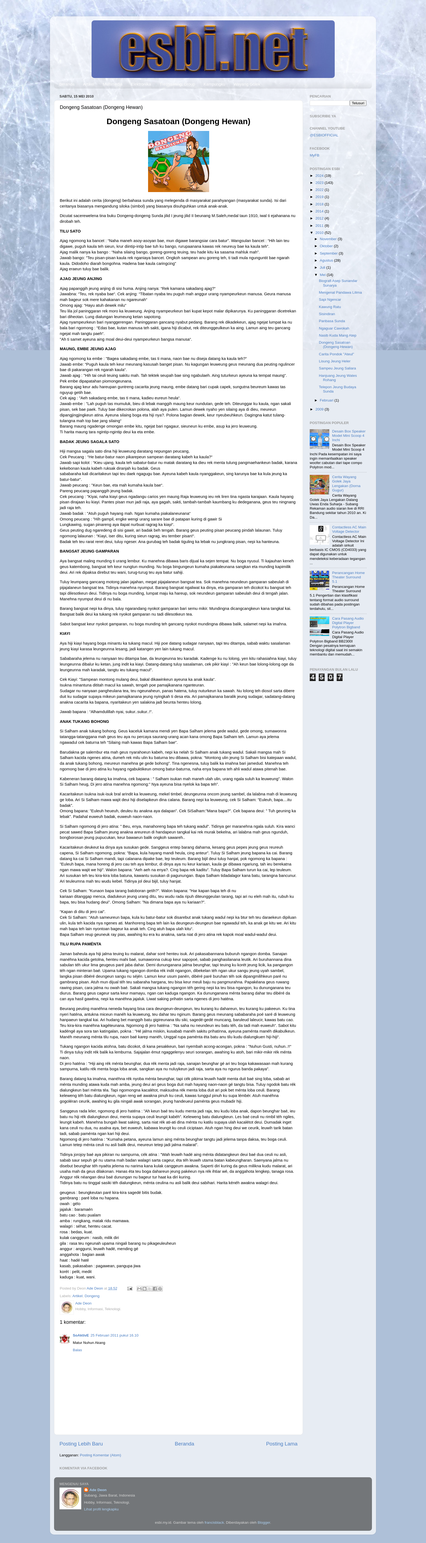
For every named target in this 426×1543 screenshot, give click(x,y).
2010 (320, 233)
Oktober (327, 246)
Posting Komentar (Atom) (100, 1455)
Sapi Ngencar (330, 299)
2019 (320, 197)
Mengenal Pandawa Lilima (340, 292)
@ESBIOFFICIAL (324, 135)
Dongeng (92, 1296)
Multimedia (113, 84)
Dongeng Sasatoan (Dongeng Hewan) (336, 344)
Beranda (67, 84)
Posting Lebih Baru (81, 1444)
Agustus (327, 260)
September (329, 253)
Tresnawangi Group (177, 84)
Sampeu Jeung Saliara (337, 368)
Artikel (88, 84)
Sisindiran (327, 314)
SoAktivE (81, 1335)
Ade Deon (97, 1490)
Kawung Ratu (330, 307)
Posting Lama (281, 1444)
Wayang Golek (247, 84)
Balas (77, 1350)
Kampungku (214, 84)
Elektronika (141, 84)
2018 (320, 204)
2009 (320, 409)
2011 (320, 226)
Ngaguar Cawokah (334, 328)
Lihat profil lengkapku (101, 1509)
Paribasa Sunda (332, 321)
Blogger (264, 1522)
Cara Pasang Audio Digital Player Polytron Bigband (348, 622)
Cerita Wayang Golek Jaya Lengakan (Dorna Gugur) (346, 483)
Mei (323, 275)
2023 (320, 183)
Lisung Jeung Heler (334, 361)
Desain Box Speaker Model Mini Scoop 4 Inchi (348, 435)
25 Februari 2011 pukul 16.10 (114, 1335)
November (329, 239)
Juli (323, 267)
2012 (320, 218)
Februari (327, 400)
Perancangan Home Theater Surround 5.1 (348, 577)
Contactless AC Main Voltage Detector (349, 529)
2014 (320, 211)
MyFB (314, 155)
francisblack (214, 1522)
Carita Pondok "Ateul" (336, 354)
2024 (320, 176)
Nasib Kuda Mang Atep (337, 335)
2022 (320, 190)
